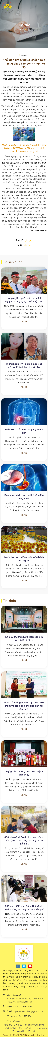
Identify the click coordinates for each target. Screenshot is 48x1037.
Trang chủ (19, 29)
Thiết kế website (27, 1035)
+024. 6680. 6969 (25, 1006)
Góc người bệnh (25, 1028)
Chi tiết (24, 321)
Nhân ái (27, 1024)
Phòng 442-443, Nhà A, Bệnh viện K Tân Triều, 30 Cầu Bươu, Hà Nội (25, 1000)
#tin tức (27, 245)
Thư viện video (19, 1031)
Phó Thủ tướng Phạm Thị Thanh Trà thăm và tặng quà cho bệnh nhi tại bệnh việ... (24, 706)
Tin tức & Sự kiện (9, 1028)
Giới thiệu (18, 1024)
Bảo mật (31, 1031)
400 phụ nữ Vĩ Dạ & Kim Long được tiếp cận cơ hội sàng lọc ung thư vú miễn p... (24, 840)
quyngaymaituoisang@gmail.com (28, 1011)
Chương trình (38, 1024)
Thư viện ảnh (41, 1028)
